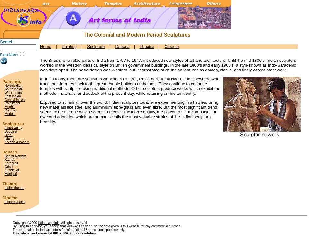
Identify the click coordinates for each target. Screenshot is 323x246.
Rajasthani (12, 103)
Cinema (172, 46)
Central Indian (15, 100)
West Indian (13, 92)
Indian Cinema (14, 202)
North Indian (13, 85)
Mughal (10, 107)
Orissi (9, 166)
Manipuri (11, 174)
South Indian (14, 89)
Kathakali (11, 163)
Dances (122, 46)
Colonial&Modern (17, 142)
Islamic (10, 138)
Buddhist (11, 131)
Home (45, 46)
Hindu (9, 135)
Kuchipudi (12, 170)
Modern (10, 114)
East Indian (13, 96)
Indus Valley (13, 128)
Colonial (10, 110)
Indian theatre (14, 188)
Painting (69, 46)
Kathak (10, 159)
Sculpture (96, 46)
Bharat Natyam (15, 156)
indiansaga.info (48, 223)
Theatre (147, 46)
